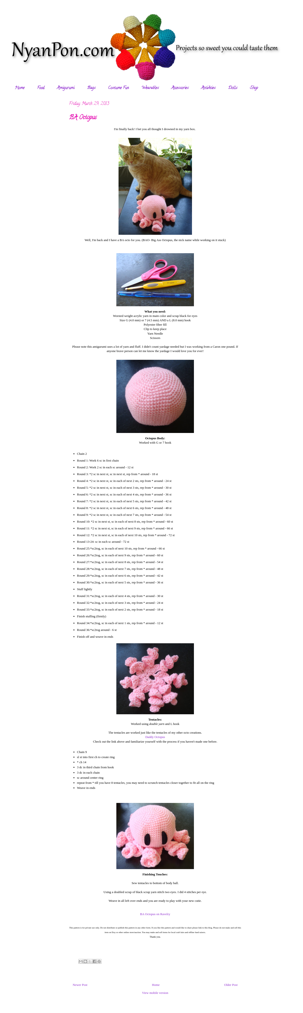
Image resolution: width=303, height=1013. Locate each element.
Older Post (231, 985)
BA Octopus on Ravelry (155, 914)
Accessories (180, 88)
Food (40, 88)
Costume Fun (118, 88)
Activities (208, 88)
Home (19, 88)
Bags (91, 88)
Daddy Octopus (155, 737)
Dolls (232, 88)
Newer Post (80, 985)
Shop (254, 88)
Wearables (150, 88)
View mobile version (155, 993)
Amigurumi (65, 88)
